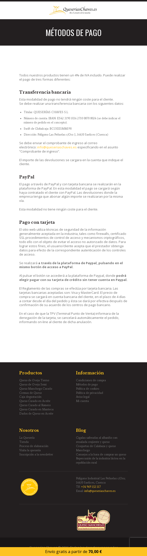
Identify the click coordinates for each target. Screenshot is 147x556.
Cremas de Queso (30, 393)
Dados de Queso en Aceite (36, 413)
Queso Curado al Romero (35, 405)
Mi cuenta (82, 401)
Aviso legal (83, 397)
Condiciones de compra (91, 380)
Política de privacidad (89, 393)
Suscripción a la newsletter (36, 454)
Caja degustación (30, 397)
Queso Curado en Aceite (34, 401)
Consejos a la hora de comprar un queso (101, 454)
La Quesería (27, 437)
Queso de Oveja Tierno (34, 380)
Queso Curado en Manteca (36, 409)
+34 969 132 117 (91, 486)
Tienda (24, 442)
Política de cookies (87, 388)
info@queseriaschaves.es (57, 147)
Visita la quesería (30, 450)
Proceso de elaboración (33, 446)
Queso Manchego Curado (35, 388)
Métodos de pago (87, 384)
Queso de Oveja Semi (33, 384)
